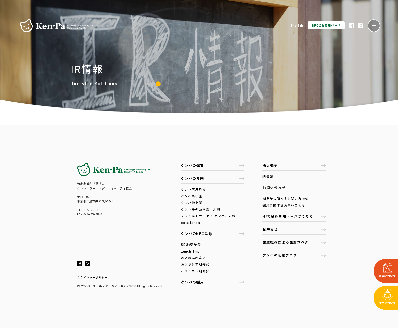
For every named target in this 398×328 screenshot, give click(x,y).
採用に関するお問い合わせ (283, 205)
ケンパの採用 (212, 282)
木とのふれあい (193, 257)
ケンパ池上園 (191, 202)
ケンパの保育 (212, 165)
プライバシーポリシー (92, 277)
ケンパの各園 (212, 178)
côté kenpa (190, 222)
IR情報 (267, 176)
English (297, 25)
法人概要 (294, 165)
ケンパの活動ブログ (294, 255)
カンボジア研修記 (195, 264)
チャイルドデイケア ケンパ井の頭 (208, 215)
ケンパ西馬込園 (193, 189)
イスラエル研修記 (195, 271)
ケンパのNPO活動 (212, 233)
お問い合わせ (274, 187)
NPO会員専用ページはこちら (294, 216)
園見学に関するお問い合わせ (285, 198)
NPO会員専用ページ (326, 25)
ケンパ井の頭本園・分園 (200, 209)
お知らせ (294, 229)
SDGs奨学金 (191, 244)
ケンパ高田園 (191, 196)
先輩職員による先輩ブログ (294, 242)
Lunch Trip (190, 251)
